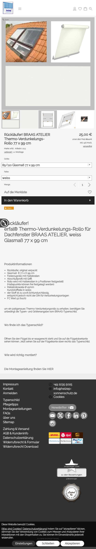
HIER (50, 369)
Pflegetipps (10, 404)
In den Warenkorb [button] (16, 200)
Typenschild (11, 400)
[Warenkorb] (85, 9)
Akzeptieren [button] (72, 543)
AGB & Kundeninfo (15, 433)
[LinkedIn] (76, 415)
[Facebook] (68, 415)
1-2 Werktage (14, 152)
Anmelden (10, 393)
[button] (19, 9)
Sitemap (8, 422)
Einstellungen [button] (23, 543)
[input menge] (82, 184)
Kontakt (8, 389)
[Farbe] (47, 178)
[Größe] (47, 165)
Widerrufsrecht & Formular (21, 442)
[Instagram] (52, 423)
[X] (60, 415)
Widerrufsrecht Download (20, 446)
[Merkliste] (80, 9)
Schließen (48, 543)
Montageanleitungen (17, 409)
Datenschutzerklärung (18, 438)
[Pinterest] (84, 415)
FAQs (6, 413)
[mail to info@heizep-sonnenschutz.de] (52, 415)
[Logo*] (8, 3)
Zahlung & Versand (16, 429)
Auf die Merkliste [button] (15, 192)
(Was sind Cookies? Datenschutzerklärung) (24, 528)
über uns (9, 417)
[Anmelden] (75, 9)
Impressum (10, 384)
